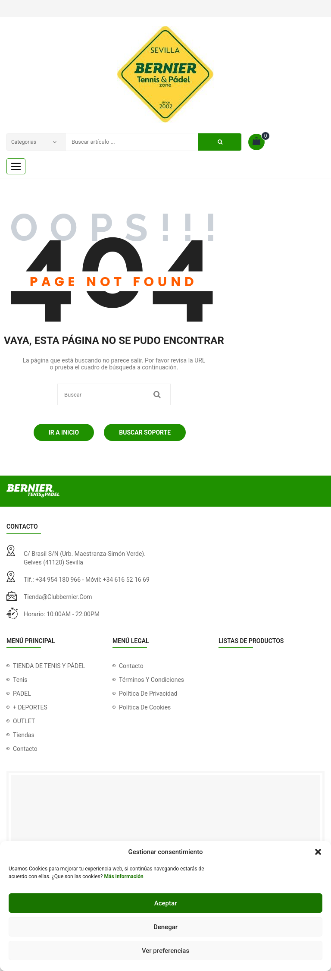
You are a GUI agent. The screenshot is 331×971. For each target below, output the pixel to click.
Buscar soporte (145, 432)
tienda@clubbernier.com (58, 596)
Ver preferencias (165, 951)
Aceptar (165, 903)
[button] (318, 852)
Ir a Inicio (64, 432)
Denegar (165, 927)
